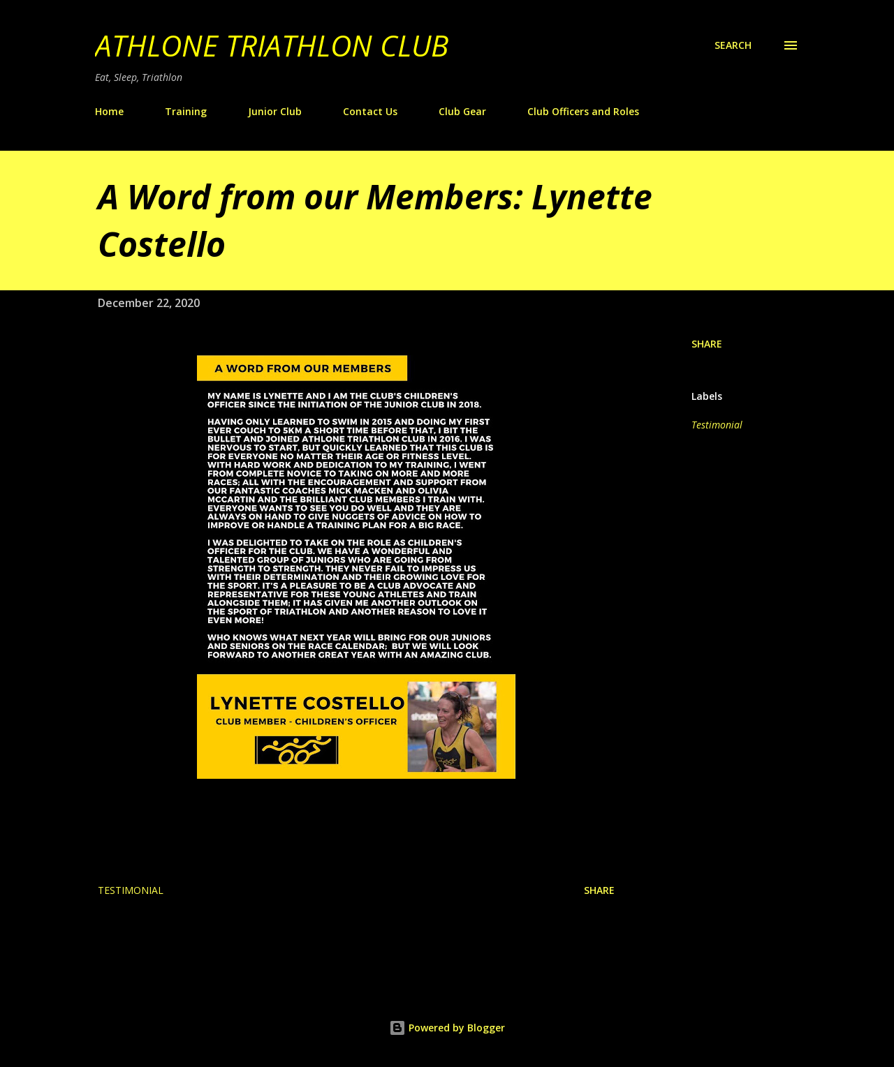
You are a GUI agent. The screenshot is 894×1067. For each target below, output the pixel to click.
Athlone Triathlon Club (271, 45)
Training (186, 111)
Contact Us (370, 111)
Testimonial (716, 424)
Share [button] (706, 343)
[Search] (733, 45)
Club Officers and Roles (583, 111)
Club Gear (462, 111)
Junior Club (275, 111)
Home (109, 111)
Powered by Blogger (447, 1027)
